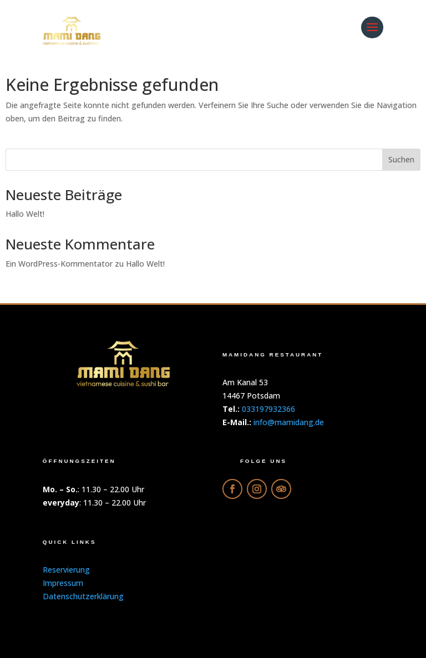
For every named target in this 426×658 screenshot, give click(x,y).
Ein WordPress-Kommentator (59, 263)
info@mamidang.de (288, 422)
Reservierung (66, 569)
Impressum (63, 583)
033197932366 (268, 409)
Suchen (401, 159)
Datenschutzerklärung (83, 596)
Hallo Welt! (25, 213)
